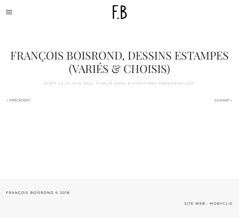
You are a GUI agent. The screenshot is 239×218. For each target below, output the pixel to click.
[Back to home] (119, 12)
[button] (9, 12)
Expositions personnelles (161, 83)
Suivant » (223, 100)
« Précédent (18, 100)
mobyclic (221, 203)
